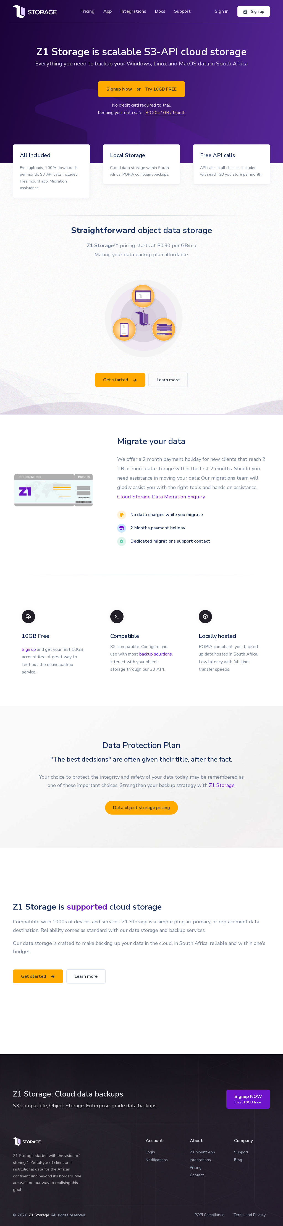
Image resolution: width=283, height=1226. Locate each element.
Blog (238, 1159)
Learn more (168, 380)
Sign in (222, 11)
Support (182, 11)
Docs (160, 11)
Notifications (157, 1159)
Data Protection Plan (141, 745)
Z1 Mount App (202, 1152)
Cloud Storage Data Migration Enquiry (161, 496)
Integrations (133, 11)
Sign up (29, 649)
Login (150, 1152)
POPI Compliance (209, 1214)
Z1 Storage (222, 785)
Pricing (87, 11)
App (107, 11)
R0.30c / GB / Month (165, 113)
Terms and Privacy (249, 1214)
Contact (197, 1175)
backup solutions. (156, 654)
